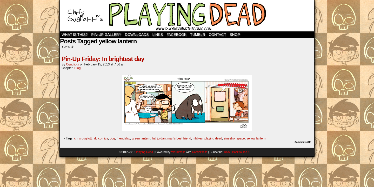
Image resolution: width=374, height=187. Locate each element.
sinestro (229, 138)
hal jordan (159, 138)
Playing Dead (187, 15)
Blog (77, 68)
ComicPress (199, 151)
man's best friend (179, 138)
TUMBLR (197, 34)
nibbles (198, 138)
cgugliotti (72, 64)
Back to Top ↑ (240, 151)
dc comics (101, 138)
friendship (123, 138)
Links (157, 34)
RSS (227, 151)
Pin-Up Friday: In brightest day (103, 58)
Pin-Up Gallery (106, 34)
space (240, 138)
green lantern (141, 138)
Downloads (137, 34)
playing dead (213, 138)
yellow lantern (255, 138)
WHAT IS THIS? (75, 34)
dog (112, 138)
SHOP (235, 34)
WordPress (178, 151)
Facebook (176, 34)
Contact (217, 34)
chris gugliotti (83, 138)
